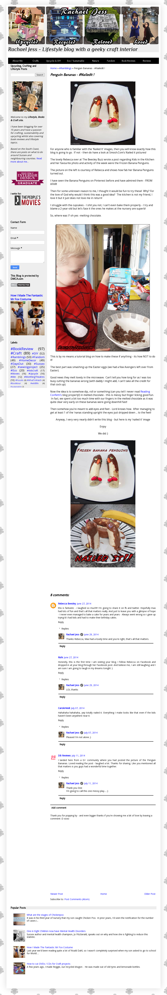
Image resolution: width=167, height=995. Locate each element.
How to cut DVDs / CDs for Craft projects (48, 963)
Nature (95, 60)
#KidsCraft (32, 370)
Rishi (60, 657)
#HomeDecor (27, 360)
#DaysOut (17, 364)
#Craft (16, 353)
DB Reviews (64, 755)
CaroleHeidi (64, 708)
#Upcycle (33, 373)
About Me (17, 60)
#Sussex (39, 364)
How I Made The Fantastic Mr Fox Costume (27, 297)
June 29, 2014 (91, 634)
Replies (65, 628)
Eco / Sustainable (76, 60)
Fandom (111, 60)
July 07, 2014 (77, 708)
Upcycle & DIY (54, 60)
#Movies (15, 373)
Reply (61, 622)
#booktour (16, 383)
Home (53, 68)
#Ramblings (65, 68)
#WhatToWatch (34, 380)
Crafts (35, 60)
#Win (13, 376)
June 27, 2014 (84, 603)
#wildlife (34, 383)
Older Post (149, 893)
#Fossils (19, 380)
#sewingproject (27, 367)
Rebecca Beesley (67, 603)
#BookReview (22, 348)
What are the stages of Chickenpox (45, 914)
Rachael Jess (72, 634)
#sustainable (16, 386)
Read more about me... (26, 160)
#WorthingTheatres (34, 376)
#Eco (14, 370)
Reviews (146, 60)
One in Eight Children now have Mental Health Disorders (56, 931)
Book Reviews (128, 60)
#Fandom (38, 357)
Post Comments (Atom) (76, 899)
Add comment (58, 807)
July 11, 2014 (78, 755)
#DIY (35, 353)
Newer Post (56, 893)
